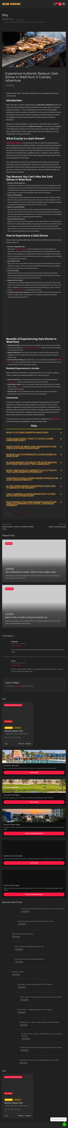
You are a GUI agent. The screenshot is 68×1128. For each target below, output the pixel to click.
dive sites (19, 387)
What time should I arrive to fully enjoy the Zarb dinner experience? (31, 471)
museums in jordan (17, 972)
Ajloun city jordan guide (57, 525)
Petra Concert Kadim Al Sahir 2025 (22, 934)
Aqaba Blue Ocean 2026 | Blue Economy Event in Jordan (35, 921)
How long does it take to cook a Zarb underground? (29, 439)
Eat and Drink (10, 85)
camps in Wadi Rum (21, 249)
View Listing (34, 772)
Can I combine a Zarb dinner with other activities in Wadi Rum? (30, 495)
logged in (17, 686)
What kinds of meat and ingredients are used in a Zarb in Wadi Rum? (31, 447)
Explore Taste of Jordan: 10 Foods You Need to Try (18, 526)
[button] (34, 432)
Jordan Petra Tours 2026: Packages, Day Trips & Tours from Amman (41, 1047)
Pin (25, 514)
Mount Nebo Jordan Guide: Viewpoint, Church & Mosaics (35, 984)
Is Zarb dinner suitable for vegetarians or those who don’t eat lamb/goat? (31, 463)
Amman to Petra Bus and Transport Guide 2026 (29, 959)
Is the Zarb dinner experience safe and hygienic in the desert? (31, 487)
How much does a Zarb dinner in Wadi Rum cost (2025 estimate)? (32, 479)
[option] (17, 724)
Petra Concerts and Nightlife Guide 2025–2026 (29, 946)
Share (9, 514)
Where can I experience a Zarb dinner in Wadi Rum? (31, 455)
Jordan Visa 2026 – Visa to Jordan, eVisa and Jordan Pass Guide (39, 1022)
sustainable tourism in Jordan (31, 348)
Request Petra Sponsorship (34, 894)
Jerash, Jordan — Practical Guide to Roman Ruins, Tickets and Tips (41, 997)
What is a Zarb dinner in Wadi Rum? (27, 432)
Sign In (60, 4)
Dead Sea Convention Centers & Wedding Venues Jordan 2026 (39, 1060)
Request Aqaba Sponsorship (34, 833)
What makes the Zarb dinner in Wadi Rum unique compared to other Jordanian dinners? (31, 504)
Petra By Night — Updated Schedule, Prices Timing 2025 (34, 1009)
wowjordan (14, 641)
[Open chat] (64, 1124)
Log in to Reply (16, 646)
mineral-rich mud (12, 382)
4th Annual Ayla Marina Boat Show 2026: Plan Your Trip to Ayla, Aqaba (43, 908)
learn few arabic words (18, 290)
